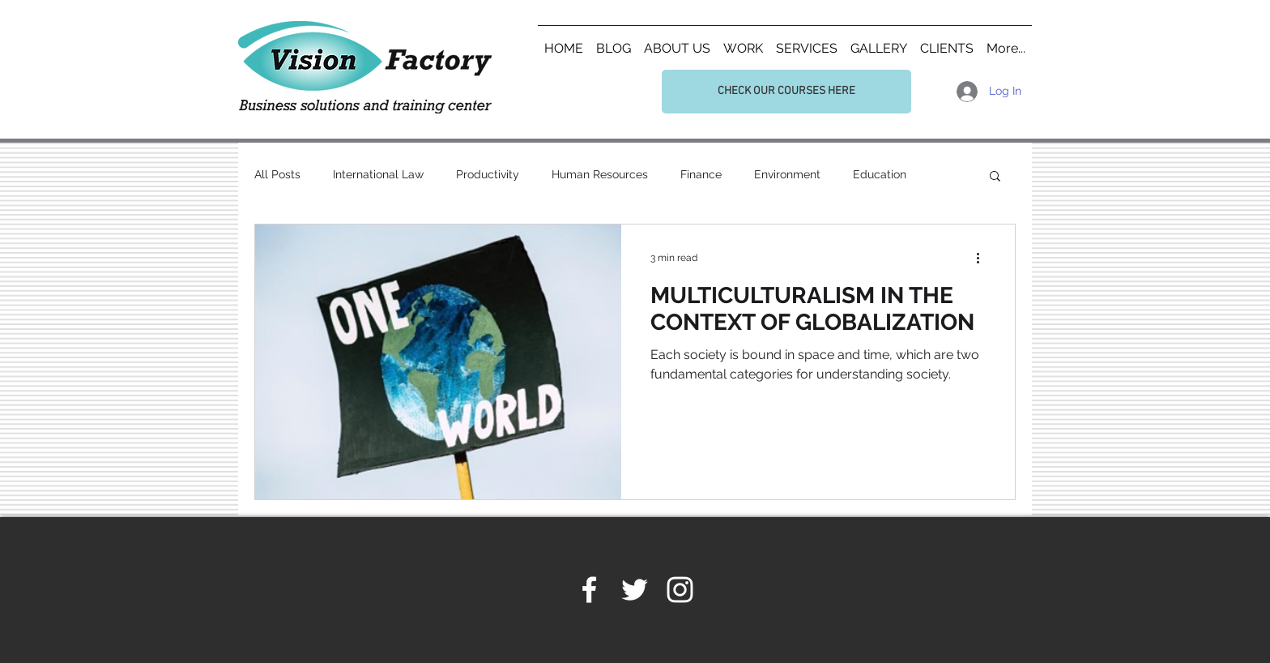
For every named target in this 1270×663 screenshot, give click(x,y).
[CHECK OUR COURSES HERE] (786, 91)
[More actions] (983, 257)
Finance (701, 174)
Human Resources (600, 174)
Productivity (487, 174)
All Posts (277, 174)
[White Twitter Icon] (634, 589)
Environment (787, 174)
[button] (995, 177)
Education (879, 174)
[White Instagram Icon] (680, 589)
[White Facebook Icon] (589, 589)
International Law (378, 174)
